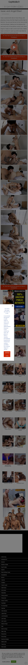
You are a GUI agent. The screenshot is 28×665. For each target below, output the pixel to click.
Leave (7, 355)
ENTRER (7, 353)
